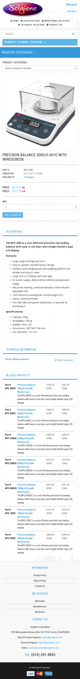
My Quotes (40, 612)
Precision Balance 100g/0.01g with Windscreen (26, 513)
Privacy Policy (40, 575)
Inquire (29, 177)
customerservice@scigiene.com (43, 648)
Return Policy (40, 580)
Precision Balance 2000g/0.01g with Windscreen (26, 463)
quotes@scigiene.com (52, 637)
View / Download (64, 360)
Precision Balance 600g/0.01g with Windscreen (26, 413)
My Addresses (40, 606)
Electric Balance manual (17, 359)
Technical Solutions (31, 25)
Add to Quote (13, 215)
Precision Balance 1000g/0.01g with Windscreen (26, 438)
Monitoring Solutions (56, 21)
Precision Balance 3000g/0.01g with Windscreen (26, 488)
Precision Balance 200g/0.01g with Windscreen (26, 388)
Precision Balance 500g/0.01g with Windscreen (26, 538)
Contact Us (54, 25)
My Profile (40, 601)
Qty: (4, 201)
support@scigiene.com (49, 642)
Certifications (30, 21)
